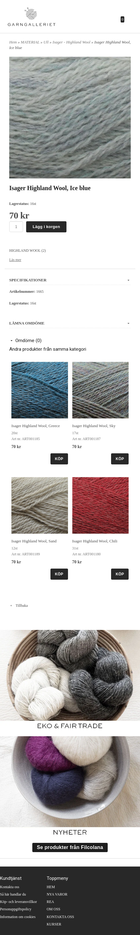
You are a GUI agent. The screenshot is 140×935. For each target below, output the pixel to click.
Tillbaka (18, 605)
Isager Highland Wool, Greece (35, 425)
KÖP (59, 459)
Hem (13, 42)
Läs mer (15, 260)
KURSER (54, 924)
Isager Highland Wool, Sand (34, 541)
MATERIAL (31, 42)
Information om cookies (17, 917)
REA (50, 902)
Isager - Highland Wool (72, 42)
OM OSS (53, 909)
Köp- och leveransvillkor (18, 902)
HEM (51, 887)
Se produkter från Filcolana (70, 847)
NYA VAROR (57, 894)
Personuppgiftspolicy (15, 909)
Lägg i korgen (46, 226)
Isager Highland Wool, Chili (95, 541)
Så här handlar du (13, 894)
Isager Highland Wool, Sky (94, 425)
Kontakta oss (9, 887)
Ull (46, 42)
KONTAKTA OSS (60, 917)
